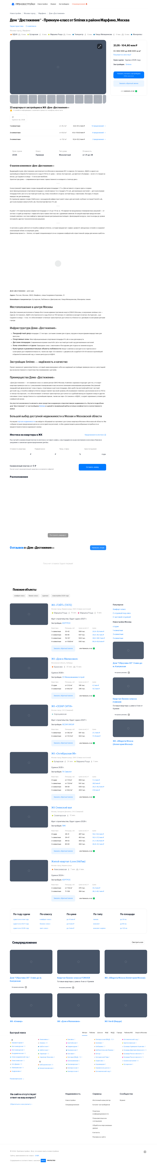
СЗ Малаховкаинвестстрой (73, 677)
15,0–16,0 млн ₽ (98, 834)
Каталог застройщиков (101, 1104)
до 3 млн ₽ (70, 928)
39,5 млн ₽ (96, 783)
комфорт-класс (45, 919)
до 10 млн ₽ (71, 919)
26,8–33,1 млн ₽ (98, 844)
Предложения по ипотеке (95, 435)
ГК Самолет (67, 772)
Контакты (96, 1132)
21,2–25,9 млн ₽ (98, 841)
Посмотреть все (17, 1079)
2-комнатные (118, 634)
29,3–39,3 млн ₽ (98, 786)
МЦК (106, 1032)
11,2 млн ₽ (96, 780)
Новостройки (43, 4)
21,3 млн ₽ (96, 732)
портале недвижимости (26, 421)
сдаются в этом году (21, 919)
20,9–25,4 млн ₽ (98, 631)
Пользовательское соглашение (100, 1120)
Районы (92, 1032)
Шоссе (100, 1032)
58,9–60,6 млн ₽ (98, 641)
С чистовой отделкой (122, 617)
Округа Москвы (141, 1032)
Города (119, 1032)
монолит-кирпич (99, 928)
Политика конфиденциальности (101, 1112)
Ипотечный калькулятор (101, 1100)
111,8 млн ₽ (96, 736)
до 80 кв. (123, 924)
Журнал (53, 4)
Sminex (129, 64)
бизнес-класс (45, 924)
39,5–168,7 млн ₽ (98, 638)
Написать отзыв (98, 548)
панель (95, 919)
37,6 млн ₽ (96, 790)
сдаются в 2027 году (21, 924)
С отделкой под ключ (122, 613)
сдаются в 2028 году (21, 928)
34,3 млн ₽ (96, 888)
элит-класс (44, 928)
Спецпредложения (79, 4)
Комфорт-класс (119, 609)
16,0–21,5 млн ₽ (98, 837)
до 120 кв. (123, 928)
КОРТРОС (66, 623)
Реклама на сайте (99, 1137)
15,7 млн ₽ (96, 688)
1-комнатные (118, 630)
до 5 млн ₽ (70, 924)
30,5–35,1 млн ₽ (98, 635)
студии (116, 626)
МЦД (112, 1032)
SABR (37, 1155)
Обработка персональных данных (102, 1127)
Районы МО (128, 1032)
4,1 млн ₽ (95, 685)
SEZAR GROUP (68, 724)
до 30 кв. (123, 919)
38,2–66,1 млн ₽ (98, 891)
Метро (84, 1032)
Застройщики (64, 4)
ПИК (64, 826)
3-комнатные (118, 638)
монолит (96, 924)
